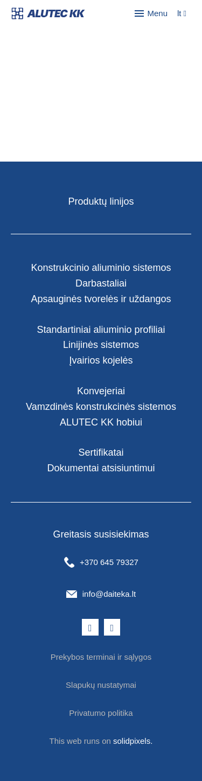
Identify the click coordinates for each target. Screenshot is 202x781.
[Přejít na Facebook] (90, 627)
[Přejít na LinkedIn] (112, 627)
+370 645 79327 (109, 562)
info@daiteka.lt (109, 593)
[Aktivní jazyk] (181, 13)
